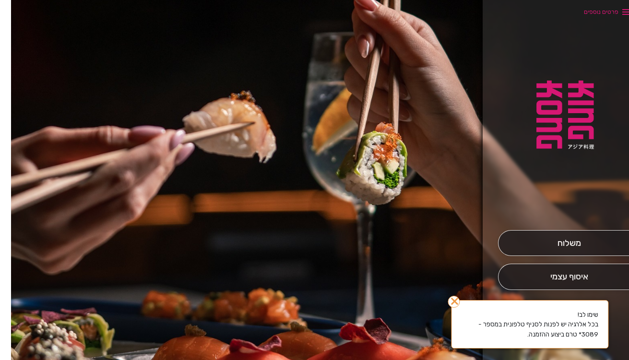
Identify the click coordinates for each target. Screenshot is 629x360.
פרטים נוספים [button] (590, 11)
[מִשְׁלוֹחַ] (558, 243)
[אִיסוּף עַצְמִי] (558, 277)
